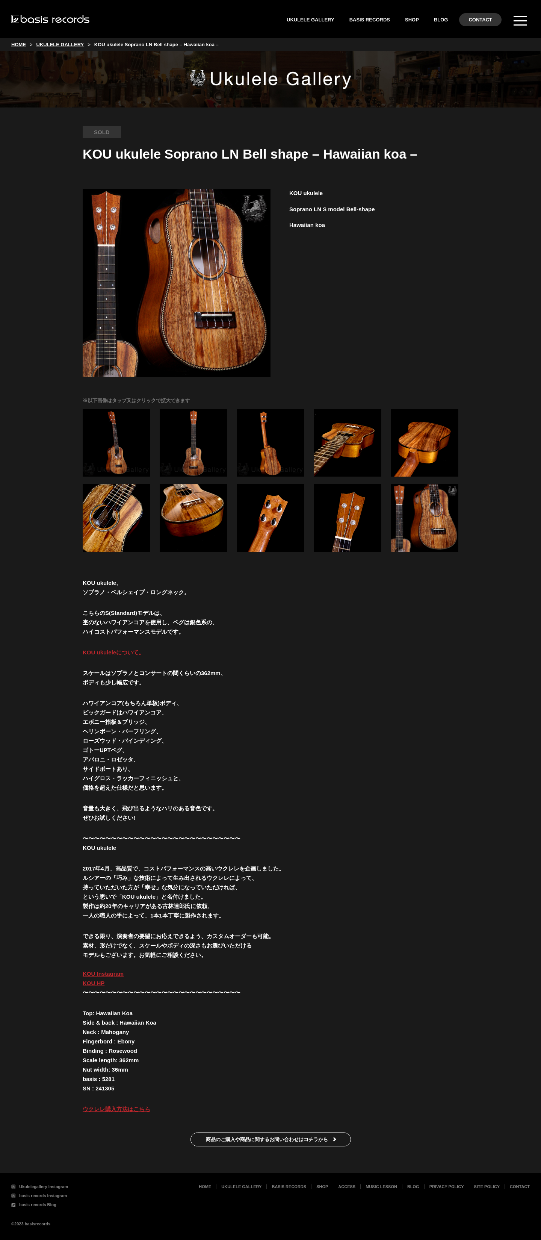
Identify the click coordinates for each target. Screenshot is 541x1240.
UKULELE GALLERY (310, 20)
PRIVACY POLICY (446, 1186)
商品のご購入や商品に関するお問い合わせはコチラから (267, 1139)
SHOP (412, 20)
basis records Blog (33, 1204)
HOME (205, 1186)
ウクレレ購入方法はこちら (116, 1109)
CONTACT (480, 20)
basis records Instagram (39, 1195)
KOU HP (93, 983)
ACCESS (346, 1186)
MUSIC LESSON (381, 1186)
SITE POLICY (487, 1186)
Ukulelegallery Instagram (39, 1186)
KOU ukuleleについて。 (113, 652)
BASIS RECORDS (369, 20)
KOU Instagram (103, 974)
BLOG (441, 20)
